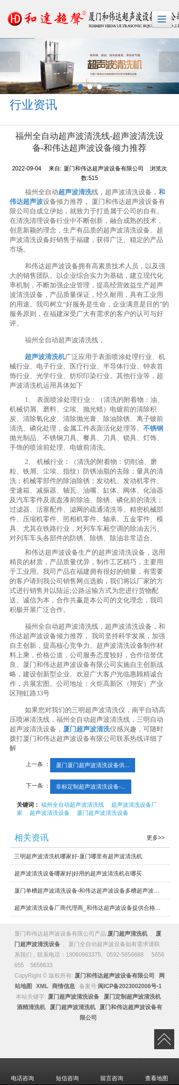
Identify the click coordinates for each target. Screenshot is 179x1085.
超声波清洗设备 (50, 813)
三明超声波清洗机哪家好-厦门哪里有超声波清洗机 (78, 856)
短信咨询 (67, 1072)
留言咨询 (111, 1072)
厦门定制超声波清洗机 (132, 996)
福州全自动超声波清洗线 (72, 804)
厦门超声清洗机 (127, 933)
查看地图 (156, 1072)
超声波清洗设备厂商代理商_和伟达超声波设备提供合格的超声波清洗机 (91, 908)
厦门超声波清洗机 (72, 1007)
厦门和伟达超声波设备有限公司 (114, 975)
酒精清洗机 (31, 1007)
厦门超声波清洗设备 (102, 813)
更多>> (156, 837)
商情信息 (63, 986)
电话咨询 (22, 1072)
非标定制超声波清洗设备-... (91, 786)
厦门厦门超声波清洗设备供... (92, 765)
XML (42, 986)
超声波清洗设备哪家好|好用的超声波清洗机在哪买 (78, 873)
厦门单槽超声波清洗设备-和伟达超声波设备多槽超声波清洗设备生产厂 (91, 890)
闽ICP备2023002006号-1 (129, 986)
